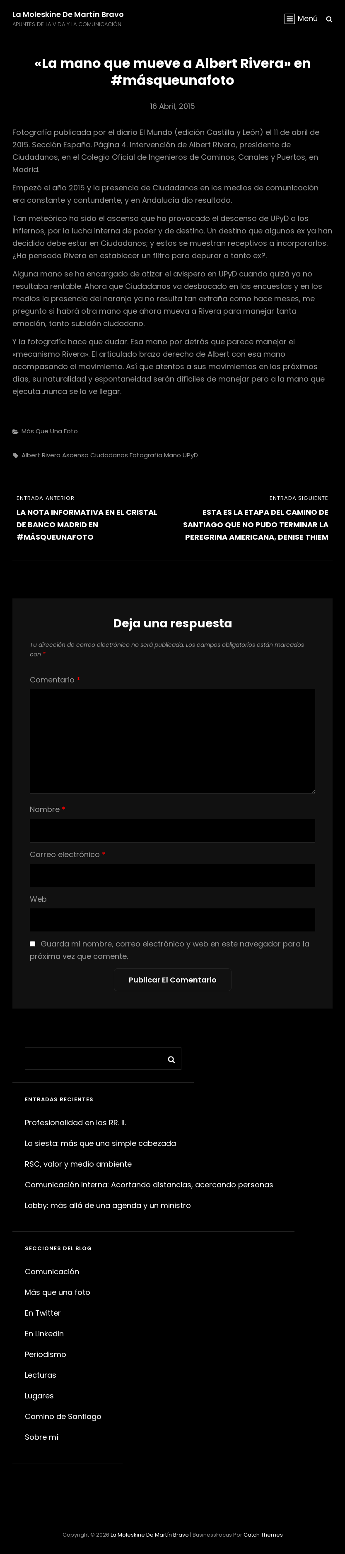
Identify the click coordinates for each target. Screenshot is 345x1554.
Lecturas (40, 1375)
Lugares (39, 1396)
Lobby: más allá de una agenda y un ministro (108, 1205)
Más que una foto (50, 431)
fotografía (146, 455)
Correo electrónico (68, 854)
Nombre (47, 809)
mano (172, 455)
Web (38, 899)
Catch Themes (263, 1535)
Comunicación (52, 1271)
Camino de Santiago (63, 1416)
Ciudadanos (109, 455)
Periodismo (45, 1354)
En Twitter (43, 1313)
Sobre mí (41, 1437)
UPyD (190, 455)
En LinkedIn (44, 1333)
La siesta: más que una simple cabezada (100, 1143)
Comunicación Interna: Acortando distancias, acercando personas (149, 1184)
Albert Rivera (41, 455)
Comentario (55, 680)
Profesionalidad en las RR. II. (75, 1122)
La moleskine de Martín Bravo (68, 14)
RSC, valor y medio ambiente (78, 1164)
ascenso (75, 455)
